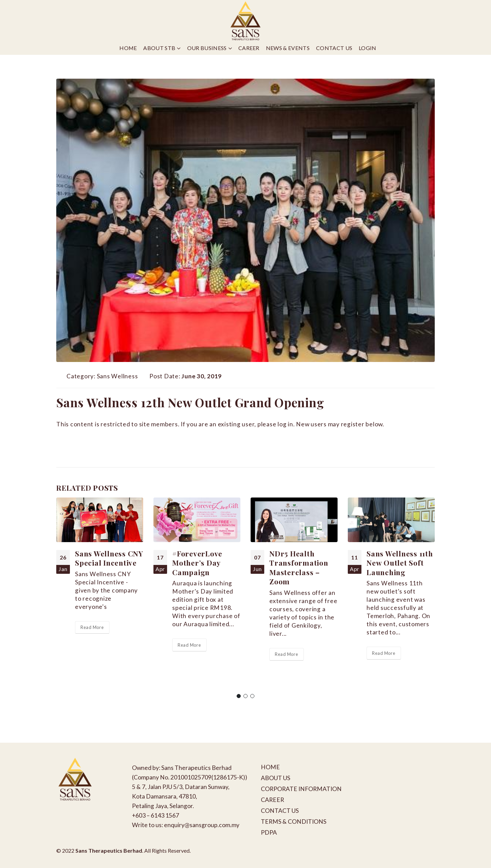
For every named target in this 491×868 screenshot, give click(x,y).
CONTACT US (280, 810)
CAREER (272, 799)
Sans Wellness (117, 376)
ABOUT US (275, 778)
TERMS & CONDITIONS (293, 821)
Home (128, 48)
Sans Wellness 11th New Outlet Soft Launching (400, 563)
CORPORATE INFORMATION (301, 788)
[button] (238, 696)
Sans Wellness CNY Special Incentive (109, 558)
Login (367, 48)
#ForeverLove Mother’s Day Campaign (197, 563)
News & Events (288, 48)
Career (248, 48)
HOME (270, 767)
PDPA (269, 832)
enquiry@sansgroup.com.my (201, 824)
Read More (92, 627)
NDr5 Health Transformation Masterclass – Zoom (298, 567)
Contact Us (334, 48)
